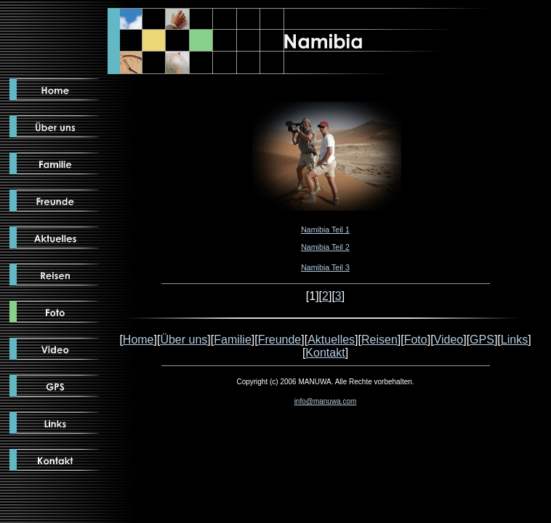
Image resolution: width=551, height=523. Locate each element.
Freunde (280, 339)
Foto (415, 339)
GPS (482, 339)
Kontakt (325, 352)
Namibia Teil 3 (325, 267)
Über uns (183, 339)
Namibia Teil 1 (325, 229)
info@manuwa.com (325, 401)
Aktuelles (331, 339)
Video (449, 339)
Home (138, 339)
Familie (233, 339)
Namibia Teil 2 (325, 247)
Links (514, 339)
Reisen (379, 339)
